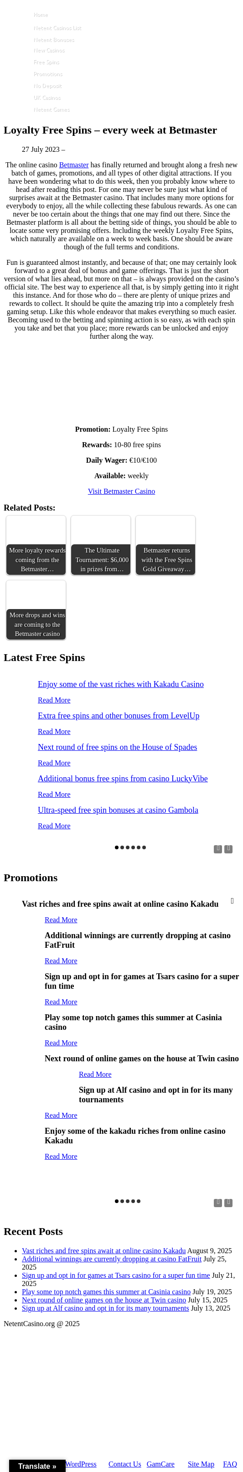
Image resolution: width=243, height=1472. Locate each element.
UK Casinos (46, 97)
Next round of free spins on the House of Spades (117, 747)
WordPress (81, 1464)
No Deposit (47, 85)
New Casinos (48, 50)
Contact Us (125, 1464)
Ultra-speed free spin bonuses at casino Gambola (118, 810)
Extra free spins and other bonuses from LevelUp (118, 715)
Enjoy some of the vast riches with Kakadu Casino (121, 684)
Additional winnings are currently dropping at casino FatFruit (112, 1259)
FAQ (230, 1464)
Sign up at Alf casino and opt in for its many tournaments (105, 1308)
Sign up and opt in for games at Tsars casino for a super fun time (116, 1275)
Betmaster (74, 165)
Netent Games (51, 109)
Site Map (201, 1464)
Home (40, 14)
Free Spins (46, 62)
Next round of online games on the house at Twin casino (104, 1300)
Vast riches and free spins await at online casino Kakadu (104, 1251)
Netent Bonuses (53, 39)
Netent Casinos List (57, 28)
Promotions (47, 74)
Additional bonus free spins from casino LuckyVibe (123, 778)
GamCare (161, 1464)
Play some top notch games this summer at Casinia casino (106, 1292)
